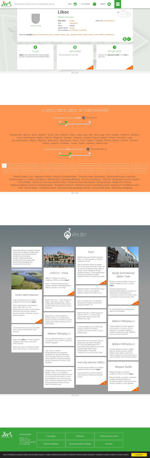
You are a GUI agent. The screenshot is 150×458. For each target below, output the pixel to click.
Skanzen (72, 165)
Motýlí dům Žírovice (122, 182)
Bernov (27, 134)
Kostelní (56, 35)
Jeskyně (57, 171)
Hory (108, 134)
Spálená (55, 143)
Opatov (90, 140)
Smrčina (133, 140)
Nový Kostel (65, 140)
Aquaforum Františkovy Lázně (125, 185)
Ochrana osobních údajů (80, 444)
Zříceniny (16, 171)
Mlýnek (33, 140)
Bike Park (89, 171)
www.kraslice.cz (109, 21)
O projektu (51, 436)
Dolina (73, 134)
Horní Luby (99, 134)
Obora (76, 140)
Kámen (50, 35)
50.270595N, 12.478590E (77, 30)
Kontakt (108, 444)
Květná (104, 137)
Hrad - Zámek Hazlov (28, 187)
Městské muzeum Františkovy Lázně (92, 185)
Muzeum (111, 171)
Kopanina (58, 137)
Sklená (85, 35)
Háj (90, 134)
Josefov (40, 137)
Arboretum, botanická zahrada (116, 165)
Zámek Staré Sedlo (101, 187)
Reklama (80, 436)
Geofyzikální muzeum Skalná (125, 179)
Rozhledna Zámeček (64, 185)
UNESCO (44, 165)
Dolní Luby (82, 134)
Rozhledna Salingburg (122, 187)
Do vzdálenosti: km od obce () (64, 149)
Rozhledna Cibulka (43, 176)
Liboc (63, 12)
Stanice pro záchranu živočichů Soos (49, 182)
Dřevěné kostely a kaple (32, 171)
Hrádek (115, 134)
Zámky (6, 171)
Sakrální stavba (140, 171)
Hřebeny (135, 134)
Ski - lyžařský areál (58, 165)
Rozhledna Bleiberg (71, 179)
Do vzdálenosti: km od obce (67, 118)
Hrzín (19, 137)
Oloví (82, 140)
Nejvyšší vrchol (77, 171)
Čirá (39, 35)
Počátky (79, 35)
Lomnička (121, 137)
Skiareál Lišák (53, 179)
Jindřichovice (29, 137)
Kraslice (72, 21)
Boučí (34, 134)
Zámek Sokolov (104, 182)
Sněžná (90, 35)
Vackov (81, 143)
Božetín (42, 134)
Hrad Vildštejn (24, 182)
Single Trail (101, 171)
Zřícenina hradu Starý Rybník (81, 182)
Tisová (96, 35)
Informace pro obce (109, 436)
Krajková (77, 137)
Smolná (124, 140)
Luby (129, 137)
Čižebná (64, 134)
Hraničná (45, 35)
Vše (4, 165)
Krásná (62, 35)
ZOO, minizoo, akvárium (18, 165)
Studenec (64, 143)
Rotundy (47, 171)
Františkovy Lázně (47, 187)
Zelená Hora (110, 35)
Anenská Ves (16, 134)
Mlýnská (73, 35)
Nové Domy (53, 140)
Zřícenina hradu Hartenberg (91, 176)
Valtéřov (102, 35)
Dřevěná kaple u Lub (23, 176)
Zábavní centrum (125, 171)
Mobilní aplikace (51, 444)
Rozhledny (135, 165)
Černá (35, 35)
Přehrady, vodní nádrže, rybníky (90, 165)
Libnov (112, 137)
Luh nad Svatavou (19, 140)
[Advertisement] (75, 89)
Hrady (145, 165)
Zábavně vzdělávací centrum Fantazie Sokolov (31, 185)
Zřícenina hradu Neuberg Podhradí (74, 187)
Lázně (65, 171)
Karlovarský (73, 23)
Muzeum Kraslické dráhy (65, 176)
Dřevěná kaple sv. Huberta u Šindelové (28, 179)
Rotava (107, 140)
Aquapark (34, 165)
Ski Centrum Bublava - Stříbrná (95, 179)
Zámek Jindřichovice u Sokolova (121, 176)
